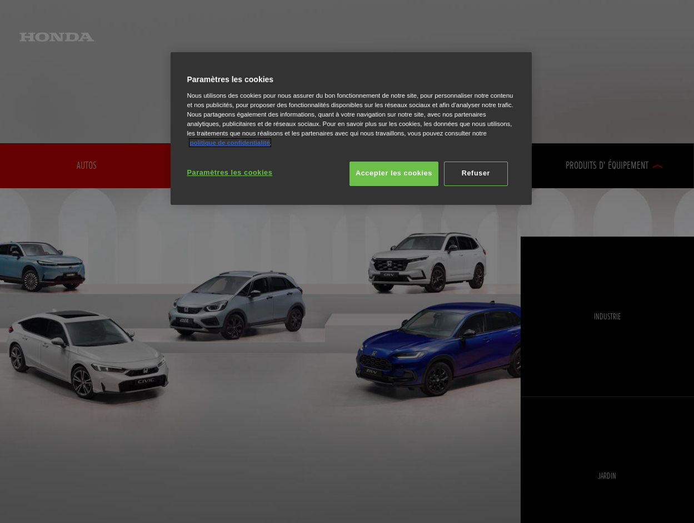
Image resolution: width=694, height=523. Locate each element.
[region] (351, 128)
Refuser (476, 173)
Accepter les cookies (394, 173)
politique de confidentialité (230, 142)
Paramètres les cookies (230, 173)
